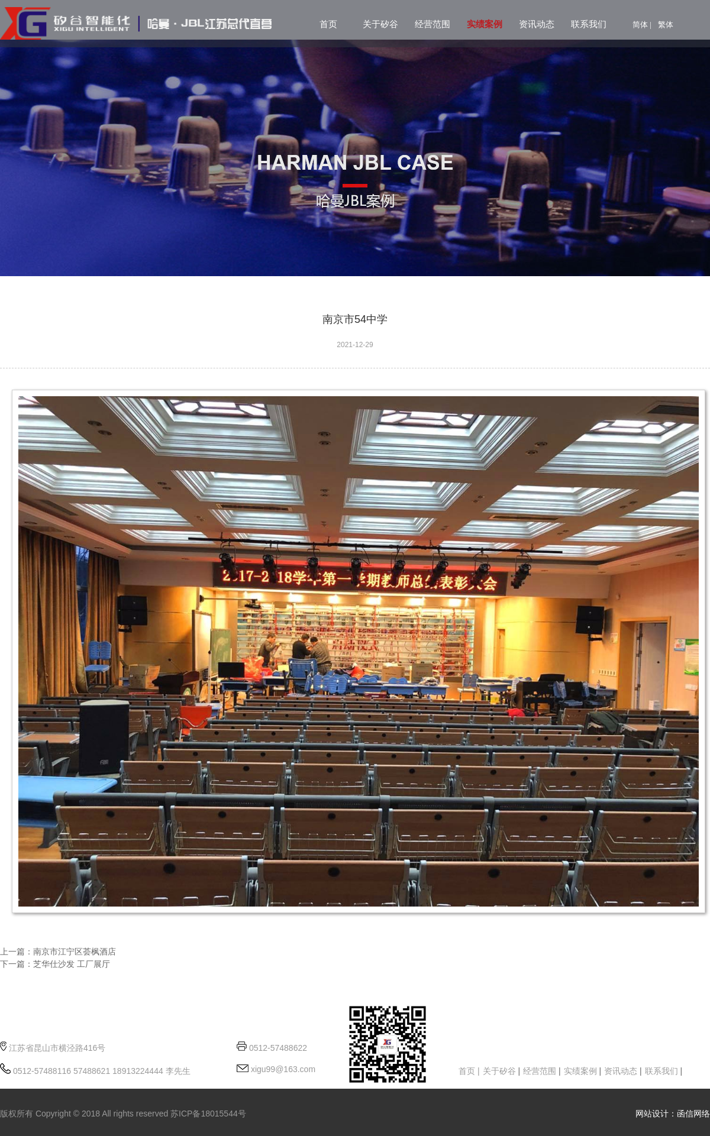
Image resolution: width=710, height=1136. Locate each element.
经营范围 (432, 24)
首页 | (469, 1071)
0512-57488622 (278, 1048)
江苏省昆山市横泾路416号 (57, 1048)
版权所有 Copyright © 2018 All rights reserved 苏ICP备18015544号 (123, 1113)
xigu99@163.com (281, 1069)
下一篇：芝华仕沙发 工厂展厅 (55, 964)
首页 (328, 24)
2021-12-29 (355, 345)
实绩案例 (484, 24)
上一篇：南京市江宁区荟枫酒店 (58, 951)
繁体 (665, 24)
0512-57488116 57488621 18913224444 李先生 (101, 1071)
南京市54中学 (355, 319)
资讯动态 (536, 24)
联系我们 (588, 24)
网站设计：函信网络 (672, 1113)
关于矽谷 (380, 24)
